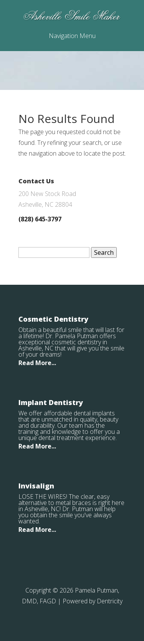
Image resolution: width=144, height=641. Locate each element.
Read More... (37, 363)
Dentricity (109, 601)
